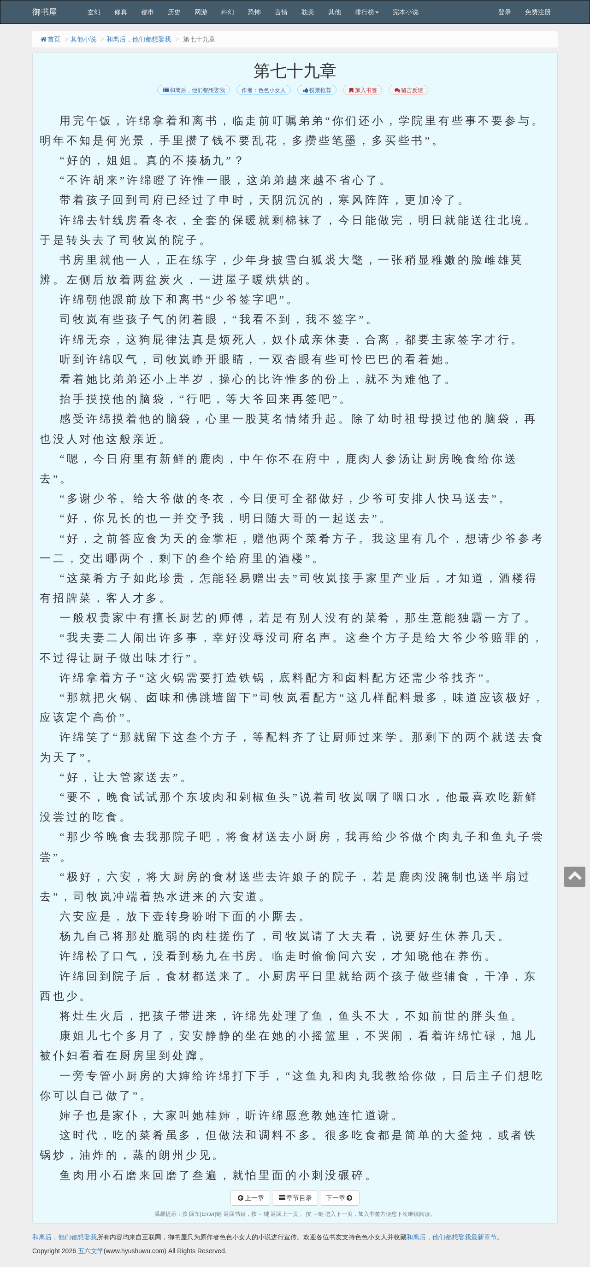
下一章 (340, 1198)
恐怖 (254, 12)
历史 (174, 12)
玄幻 (94, 12)
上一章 (250, 1198)
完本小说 (406, 12)
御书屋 (44, 12)
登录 (504, 12)
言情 (281, 12)
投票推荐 (316, 90)
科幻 (227, 12)
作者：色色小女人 (264, 90)
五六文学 (91, 1251)
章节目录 (295, 1198)
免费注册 (538, 12)
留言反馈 (408, 90)
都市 (147, 12)
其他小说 (83, 39)
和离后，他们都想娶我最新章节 (452, 1237)
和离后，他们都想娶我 (138, 39)
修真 (120, 12)
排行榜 (367, 12)
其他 (334, 12)
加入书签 (362, 90)
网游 (201, 12)
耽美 (307, 12)
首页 (49, 39)
